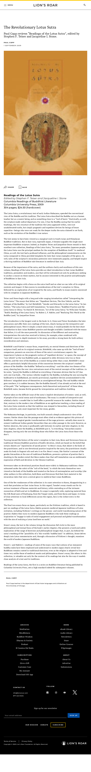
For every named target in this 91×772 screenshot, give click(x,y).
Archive (24, 625)
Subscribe (58, 725)
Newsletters (66, 636)
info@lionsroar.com (20, 693)
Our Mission (31, 725)
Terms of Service (10, 741)
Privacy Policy (27, 741)
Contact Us (19, 687)
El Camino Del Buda (24, 648)
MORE (66, 625)
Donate (44, 725)
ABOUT (66, 655)
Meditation (25, 629)
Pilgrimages (66, 648)
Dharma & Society (25, 640)
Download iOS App (24, 674)
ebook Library (66, 629)
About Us (66, 659)
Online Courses (66, 644)
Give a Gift (24, 663)
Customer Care (24, 667)
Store (66, 640)
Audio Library (66, 633)
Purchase (25, 659)
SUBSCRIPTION (25, 655)
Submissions (66, 667)
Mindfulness (24, 633)
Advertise (66, 663)
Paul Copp (9, 42)
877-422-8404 (18, 696)
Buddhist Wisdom (24, 636)
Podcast (24, 644)
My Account (24, 670)
